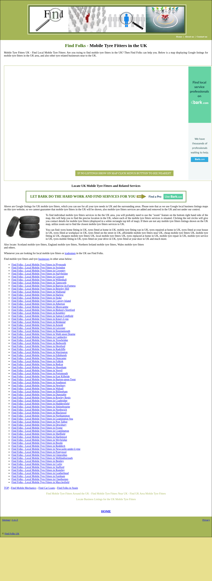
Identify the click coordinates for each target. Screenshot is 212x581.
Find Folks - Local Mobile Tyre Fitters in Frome (37, 427)
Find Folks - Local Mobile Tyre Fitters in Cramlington (40, 430)
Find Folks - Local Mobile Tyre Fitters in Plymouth (39, 264)
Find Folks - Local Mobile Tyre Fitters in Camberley (39, 337)
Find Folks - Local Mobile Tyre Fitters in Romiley (38, 470)
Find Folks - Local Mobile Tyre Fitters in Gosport (38, 276)
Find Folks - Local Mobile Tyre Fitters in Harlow (38, 294)
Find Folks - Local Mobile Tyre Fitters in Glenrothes (39, 455)
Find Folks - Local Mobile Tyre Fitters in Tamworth (39, 282)
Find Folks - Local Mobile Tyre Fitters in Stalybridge (40, 273)
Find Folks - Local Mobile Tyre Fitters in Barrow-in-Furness (44, 285)
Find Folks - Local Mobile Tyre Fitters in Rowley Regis (41, 397)
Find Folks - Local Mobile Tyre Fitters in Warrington (40, 352)
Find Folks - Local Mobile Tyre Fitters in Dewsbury (39, 424)
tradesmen (70, 253)
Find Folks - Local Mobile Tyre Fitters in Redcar (37, 364)
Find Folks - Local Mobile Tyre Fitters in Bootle (37, 443)
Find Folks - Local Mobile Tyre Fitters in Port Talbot (39, 421)
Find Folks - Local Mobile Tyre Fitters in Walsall (37, 388)
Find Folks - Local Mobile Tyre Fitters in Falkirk (37, 361)
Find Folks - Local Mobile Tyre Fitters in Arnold (37, 325)
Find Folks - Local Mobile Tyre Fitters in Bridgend (39, 322)
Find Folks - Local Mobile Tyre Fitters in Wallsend (38, 291)
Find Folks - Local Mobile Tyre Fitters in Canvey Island (41, 300)
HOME (106, 511)
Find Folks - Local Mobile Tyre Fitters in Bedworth (39, 343)
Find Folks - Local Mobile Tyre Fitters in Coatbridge (39, 400)
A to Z (15, 519)
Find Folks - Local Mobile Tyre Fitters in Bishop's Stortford (43, 310)
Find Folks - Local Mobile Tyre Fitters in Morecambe (40, 307)
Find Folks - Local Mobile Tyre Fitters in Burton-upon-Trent (44, 379)
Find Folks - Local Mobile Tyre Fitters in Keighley (38, 313)
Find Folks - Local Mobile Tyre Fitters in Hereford (38, 346)
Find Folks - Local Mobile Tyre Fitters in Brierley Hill (40, 288)
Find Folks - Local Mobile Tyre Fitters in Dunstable (39, 394)
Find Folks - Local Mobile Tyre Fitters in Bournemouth (41, 331)
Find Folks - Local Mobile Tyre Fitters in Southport (39, 382)
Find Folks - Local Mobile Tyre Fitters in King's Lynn (40, 319)
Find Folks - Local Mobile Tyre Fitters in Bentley (38, 461)
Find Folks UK (12, 533)
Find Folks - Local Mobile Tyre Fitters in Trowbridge (40, 340)
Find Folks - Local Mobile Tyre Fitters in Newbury (39, 385)
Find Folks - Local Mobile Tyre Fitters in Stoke (37, 297)
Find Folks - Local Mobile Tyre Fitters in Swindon (38, 267)
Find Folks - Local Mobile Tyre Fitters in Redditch (38, 446)
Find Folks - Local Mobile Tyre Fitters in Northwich (39, 409)
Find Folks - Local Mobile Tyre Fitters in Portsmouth (40, 373)
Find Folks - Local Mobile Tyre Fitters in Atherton (38, 303)
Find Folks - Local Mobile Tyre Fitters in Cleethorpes (40, 479)
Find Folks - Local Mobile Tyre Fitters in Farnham (38, 476)
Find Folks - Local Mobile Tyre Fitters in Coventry (39, 270)
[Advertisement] (20, 123)
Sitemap (6, 519)
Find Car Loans (47, 488)
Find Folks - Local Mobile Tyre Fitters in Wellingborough (42, 458)
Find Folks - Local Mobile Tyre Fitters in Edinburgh (39, 355)
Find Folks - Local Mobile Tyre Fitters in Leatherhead (40, 473)
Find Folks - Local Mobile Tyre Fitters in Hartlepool (39, 437)
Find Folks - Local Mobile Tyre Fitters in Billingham (40, 391)
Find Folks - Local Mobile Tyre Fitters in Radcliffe (38, 349)
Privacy (206, 519)
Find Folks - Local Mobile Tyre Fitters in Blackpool (39, 412)
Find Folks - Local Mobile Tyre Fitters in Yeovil (37, 370)
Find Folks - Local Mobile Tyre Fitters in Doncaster (39, 358)
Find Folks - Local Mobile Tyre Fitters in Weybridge (39, 440)
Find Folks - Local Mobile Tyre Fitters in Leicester (38, 328)
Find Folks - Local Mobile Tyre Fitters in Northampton (41, 415)
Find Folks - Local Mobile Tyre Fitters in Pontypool (39, 452)
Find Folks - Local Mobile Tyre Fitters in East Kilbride (41, 376)
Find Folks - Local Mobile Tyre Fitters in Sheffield (38, 433)
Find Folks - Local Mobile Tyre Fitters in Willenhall (39, 279)
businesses (43, 259)
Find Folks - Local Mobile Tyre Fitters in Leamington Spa (42, 418)
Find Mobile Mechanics (23, 488)
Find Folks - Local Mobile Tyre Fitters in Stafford (38, 467)
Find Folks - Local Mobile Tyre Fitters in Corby (37, 464)
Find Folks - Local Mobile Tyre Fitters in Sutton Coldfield (42, 316)
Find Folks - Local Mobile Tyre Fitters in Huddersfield (40, 403)
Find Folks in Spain (67, 488)
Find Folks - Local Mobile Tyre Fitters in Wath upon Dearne (43, 334)
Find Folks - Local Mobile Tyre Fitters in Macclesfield (40, 482)
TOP (6, 488)
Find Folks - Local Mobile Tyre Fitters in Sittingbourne (41, 406)
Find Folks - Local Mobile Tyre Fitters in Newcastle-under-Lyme (46, 449)
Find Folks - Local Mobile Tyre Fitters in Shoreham (39, 367)
